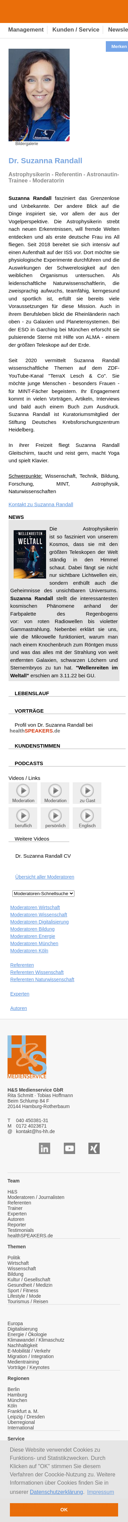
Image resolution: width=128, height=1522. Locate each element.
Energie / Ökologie (27, 1334)
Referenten (22, 965)
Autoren (18, 1008)
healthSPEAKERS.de (30, 1235)
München (17, 1400)
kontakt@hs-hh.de (35, 1131)
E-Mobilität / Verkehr (29, 1351)
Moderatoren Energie (32, 936)
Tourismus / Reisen (28, 1301)
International (21, 1427)
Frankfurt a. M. (23, 1411)
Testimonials (21, 1230)
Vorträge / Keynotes (28, 1367)
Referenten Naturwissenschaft (42, 979)
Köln (12, 1405)
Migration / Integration (31, 1356)
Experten (19, 994)
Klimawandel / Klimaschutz (36, 1340)
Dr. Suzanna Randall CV (43, 856)
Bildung (16, 1274)
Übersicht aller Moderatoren (44, 877)
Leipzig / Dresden (26, 1416)
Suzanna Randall (53, 504)
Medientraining (23, 1362)
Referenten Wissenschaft (36, 972)
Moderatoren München (34, 943)
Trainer (15, 1208)
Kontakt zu (21, 504)
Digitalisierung (23, 1329)
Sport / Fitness (23, 1290)
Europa (15, 1323)
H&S (12, 1191)
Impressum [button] (100, 1492)
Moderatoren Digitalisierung (39, 922)
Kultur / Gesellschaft (29, 1279)
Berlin (14, 1389)
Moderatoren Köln (29, 950)
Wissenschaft (22, 1268)
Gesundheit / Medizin (30, 1285)
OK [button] (64, 1509)
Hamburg (17, 1395)
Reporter (17, 1224)
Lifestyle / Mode (24, 1296)
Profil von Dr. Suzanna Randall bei (51, 728)
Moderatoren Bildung (32, 929)
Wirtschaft (18, 1263)
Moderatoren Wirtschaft (35, 907)
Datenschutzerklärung (56, 1492)
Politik (14, 1257)
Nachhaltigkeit (23, 1345)
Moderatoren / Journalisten (36, 1197)
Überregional (21, 1422)
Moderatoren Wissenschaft (38, 914)
